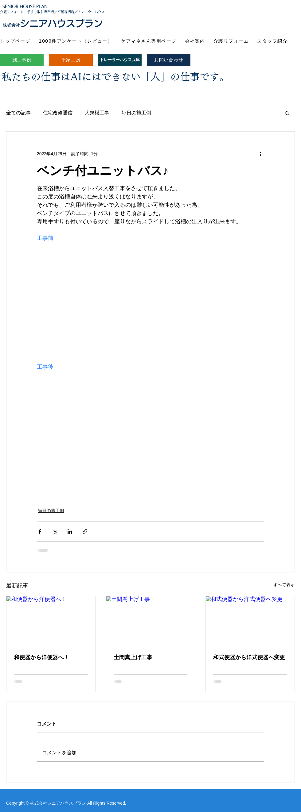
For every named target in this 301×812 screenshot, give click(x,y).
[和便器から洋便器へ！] (50, 621)
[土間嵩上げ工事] (150, 621)
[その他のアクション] (260, 153)
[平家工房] (71, 60)
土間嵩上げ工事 (133, 657)
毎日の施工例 (136, 112)
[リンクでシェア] (85, 531)
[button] (287, 112)
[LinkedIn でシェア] (70, 531)
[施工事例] (22, 60)
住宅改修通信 (57, 112)
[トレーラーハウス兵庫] (120, 60)
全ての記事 (18, 112)
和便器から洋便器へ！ (41, 657)
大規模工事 (97, 112)
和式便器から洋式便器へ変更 (249, 657)
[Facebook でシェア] (40, 531)
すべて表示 (284, 584)
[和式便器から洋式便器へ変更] (250, 621)
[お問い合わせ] (168, 60)
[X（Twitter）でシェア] (55, 531)
